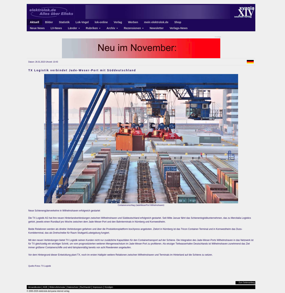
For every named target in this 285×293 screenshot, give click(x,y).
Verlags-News (179, 28)
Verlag (118, 22)
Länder (74, 28)
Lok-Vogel (82, 22)
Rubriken (93, 28)
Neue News (37, 28)
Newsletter (157, 28)
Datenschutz (72, 287)
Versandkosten (35, 287)
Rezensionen (134, 28)
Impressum (98, 287)
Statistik (64, 22)
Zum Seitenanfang (246, 283)
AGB (45, 287)
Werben (133, 22)
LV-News (56, 28)
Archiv (112, 28)
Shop (177, 22)
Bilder (49, 22)
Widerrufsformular (57, 287)
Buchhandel (85, 287)
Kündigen (109, 287)
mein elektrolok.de (156, 22)
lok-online (101, 22)
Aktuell (34, 22)
